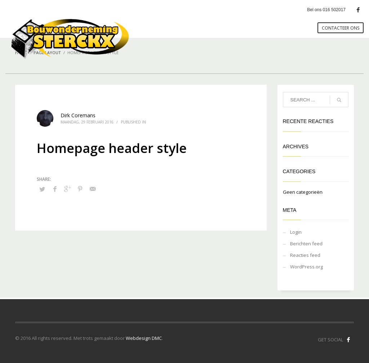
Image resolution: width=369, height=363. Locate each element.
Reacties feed (305, 255)
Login (296, 232)
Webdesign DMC (144, 338)
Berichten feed (306, 243)
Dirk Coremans (78, 115)
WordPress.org (306, 266)
